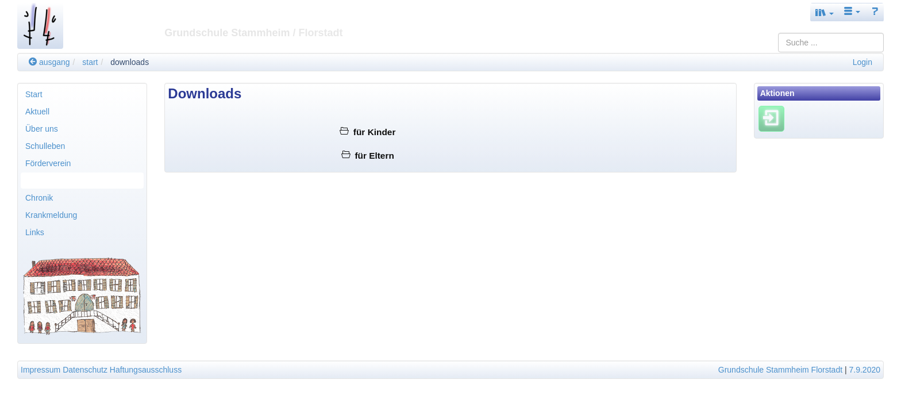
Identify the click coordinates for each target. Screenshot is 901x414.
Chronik (39, 197)
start (90, 62)
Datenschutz (85, 369)
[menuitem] (82, 94)
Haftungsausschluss (146, 369)
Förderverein (48, 163)
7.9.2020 (865, 369)
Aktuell (37, 111)
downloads (129, 62)
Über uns (41, 128)
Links (34, 232)
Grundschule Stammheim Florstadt (780, 369)
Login (862, 62)
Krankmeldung (51, 215)
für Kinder (367, 132)
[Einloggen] (771, 118)
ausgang (49, 62)
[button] (824, 12)
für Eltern (367, 155)
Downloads (45, 180)
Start (34, 94)
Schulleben (45, 146)
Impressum (40, 369)
